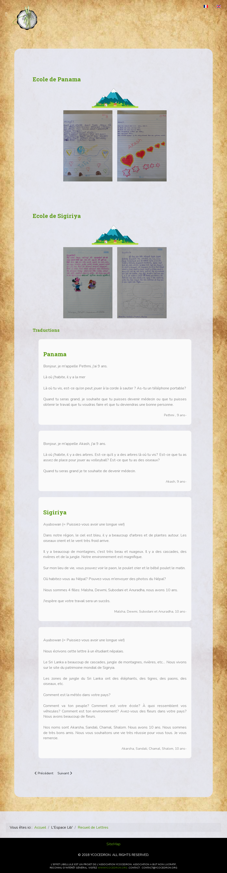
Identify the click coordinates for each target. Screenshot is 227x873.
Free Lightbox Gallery (41, 767)
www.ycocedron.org (112, 867)
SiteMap (113, 844)
